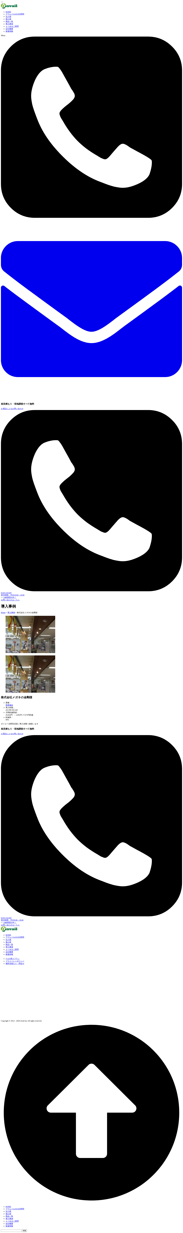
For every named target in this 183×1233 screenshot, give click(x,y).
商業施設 (9, 705)
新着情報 (9, 31)
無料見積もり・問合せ (15, 964)
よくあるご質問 (12, 26)
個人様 (8, 19)
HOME (8, 12)
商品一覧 (9, 21)
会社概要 (9, 29)
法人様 (8, 17)
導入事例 (9, 24)
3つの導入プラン (13, 959)
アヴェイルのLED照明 (15, 14)
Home (3, 613)
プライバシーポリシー (15, 961)
